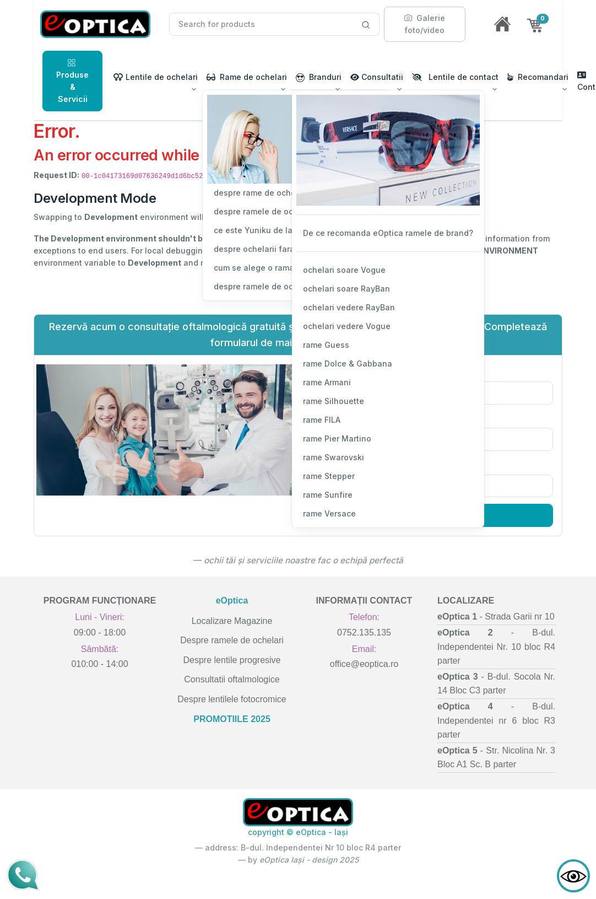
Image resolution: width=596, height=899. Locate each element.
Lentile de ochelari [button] (155, 77)
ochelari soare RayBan (346, 288)
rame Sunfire (328, 494)
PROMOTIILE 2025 (231, 719)
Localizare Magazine (232, 621)
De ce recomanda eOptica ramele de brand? (388, 233)
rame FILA (321, 419)
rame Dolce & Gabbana (347, 363)
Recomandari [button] (537, 77)
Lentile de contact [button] (455, 77)
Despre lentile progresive (232, 660)
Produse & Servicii (72, 80)
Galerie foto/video (424, 24)
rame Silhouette (333, 401)
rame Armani (327, 382)
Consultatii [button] (376, 77)
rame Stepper (329, 476)
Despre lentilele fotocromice (231, 699)
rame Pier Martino (337, 438)
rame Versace (329, 513)
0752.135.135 (364, 632)
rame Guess (326, 344)
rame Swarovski (333, 457)
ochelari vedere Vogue (347, 326)
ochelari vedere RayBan (349, 307)
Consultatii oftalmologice (231, 679)
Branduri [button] (319, 77)
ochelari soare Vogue (344, 269)
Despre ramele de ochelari (232, 640)
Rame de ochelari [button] (247, 77)
